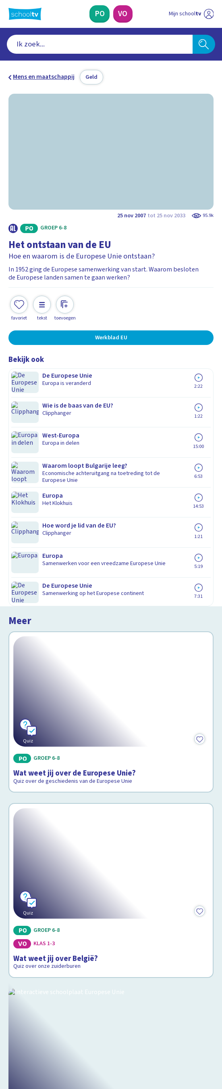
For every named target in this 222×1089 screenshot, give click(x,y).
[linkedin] (48, 1026)
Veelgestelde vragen (43, 886)
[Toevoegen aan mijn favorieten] (19, 300)
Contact (21, 875)
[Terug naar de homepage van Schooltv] (24, 14)
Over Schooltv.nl (36, 897)
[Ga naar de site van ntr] (183, 1045)
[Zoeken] (204, 44)
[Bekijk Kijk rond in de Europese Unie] (111, 683)
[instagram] (30, 1026)
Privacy (20, 908)
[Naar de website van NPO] (208, 14)
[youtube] (66, 1026)
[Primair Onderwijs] (99, 14)
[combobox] (100, 44)
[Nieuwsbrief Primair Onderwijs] (70, 965)
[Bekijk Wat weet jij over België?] (111, 555)
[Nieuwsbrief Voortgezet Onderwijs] (152, 965)
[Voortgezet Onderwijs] (123, 14)
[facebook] (12, 1026)
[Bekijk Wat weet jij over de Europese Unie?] (111, 429)
